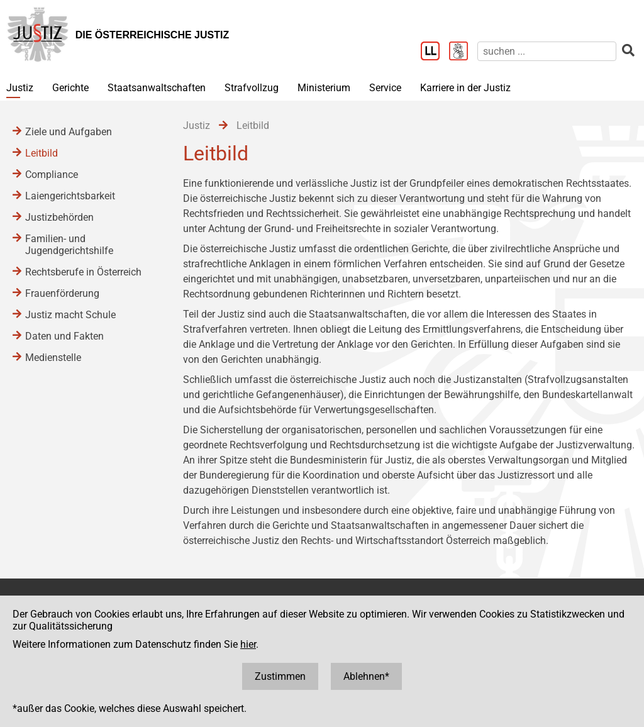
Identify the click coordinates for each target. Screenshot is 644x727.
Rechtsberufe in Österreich (83, 272)
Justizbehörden (59, 217)
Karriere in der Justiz (465, 88)
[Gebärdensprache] (463, 52)
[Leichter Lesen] (435, 52)
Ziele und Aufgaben (68, 132)
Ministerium (323, 88)
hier (248, 644)
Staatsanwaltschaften (157, 88)
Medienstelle (53, 358)
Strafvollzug (252, 88)
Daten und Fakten (64, 336)
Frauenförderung (62, 293)
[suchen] (546, 51)
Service (385, 88)
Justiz (19, 88)
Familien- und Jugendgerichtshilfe (69, 245)
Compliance (51, 174)
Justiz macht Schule (70, 315)
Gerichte (70, 88)
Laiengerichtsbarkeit (70, 196)
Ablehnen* (366, 676)
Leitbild (41, 153)
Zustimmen (280, 676)
